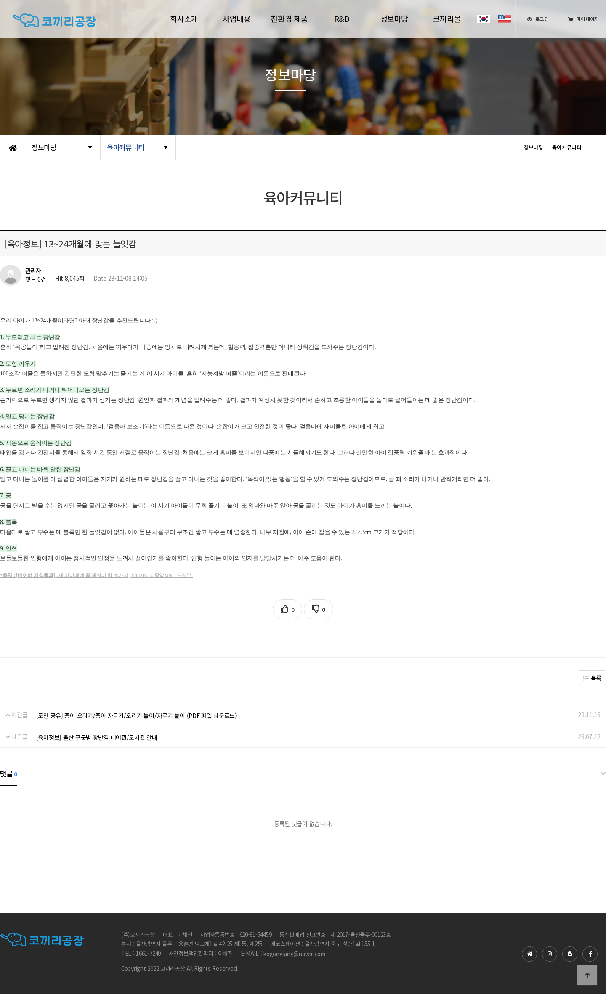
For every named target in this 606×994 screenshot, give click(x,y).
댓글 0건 (35, 279)
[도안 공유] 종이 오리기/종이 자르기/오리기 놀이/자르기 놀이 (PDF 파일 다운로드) (136, 715)
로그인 (538, 18)
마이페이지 (583, 18)
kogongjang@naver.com (294, 954)
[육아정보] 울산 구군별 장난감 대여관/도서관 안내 (96, 737)
